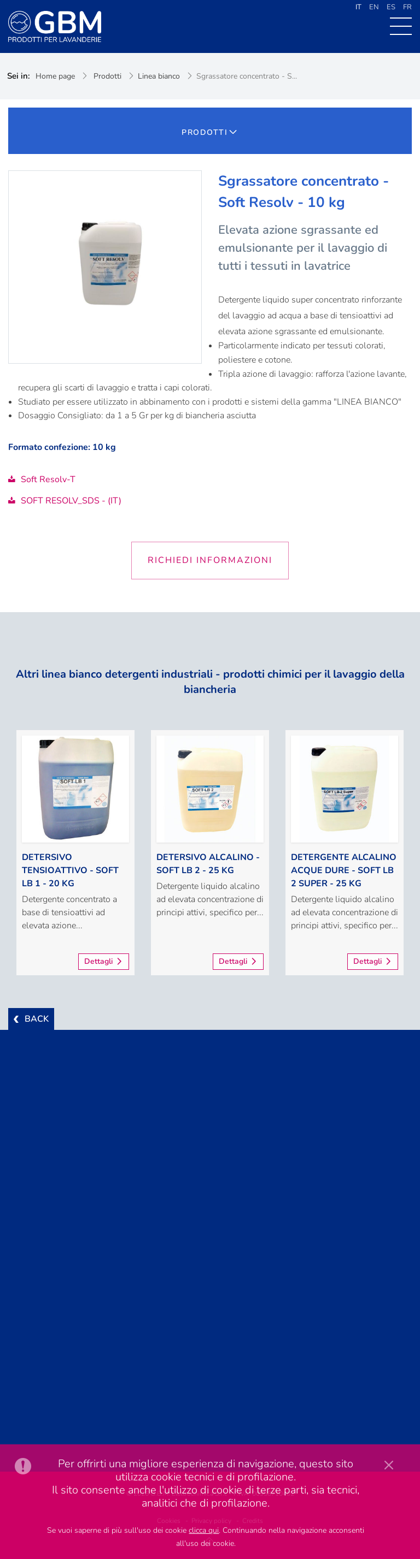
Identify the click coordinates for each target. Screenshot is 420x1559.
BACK (37, 1019)
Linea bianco (159, 76)
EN (374, 7)
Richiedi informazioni (210, 560)
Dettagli (98, 961)
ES (391, 7)
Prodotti (107, 76)
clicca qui (204, 1530)
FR (407, 7)
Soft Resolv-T (41, 479)
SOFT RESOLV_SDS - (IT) (64, 501)
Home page (55, 76)
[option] (75, 852)
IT (358, 7)
